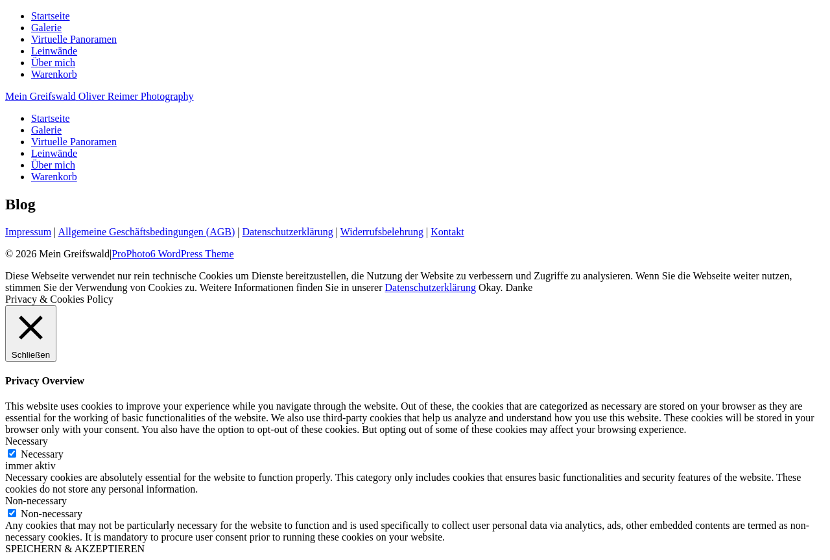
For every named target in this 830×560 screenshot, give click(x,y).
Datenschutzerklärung (287, 231)
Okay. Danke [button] (505, 287)
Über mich (53, 62)
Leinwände (54, 50)
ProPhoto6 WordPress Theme (172, 253)
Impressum (28, 231)
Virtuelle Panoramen (74, 39)
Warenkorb (54, 74)
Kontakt (447, 231)
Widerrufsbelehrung (381, 231)
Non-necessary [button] (36, 500)
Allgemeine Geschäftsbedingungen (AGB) (146, 231)
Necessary (42, 454)
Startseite (50, 15)
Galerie (46, 27)
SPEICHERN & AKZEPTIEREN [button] (75, 548)
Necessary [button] (26, 441)
